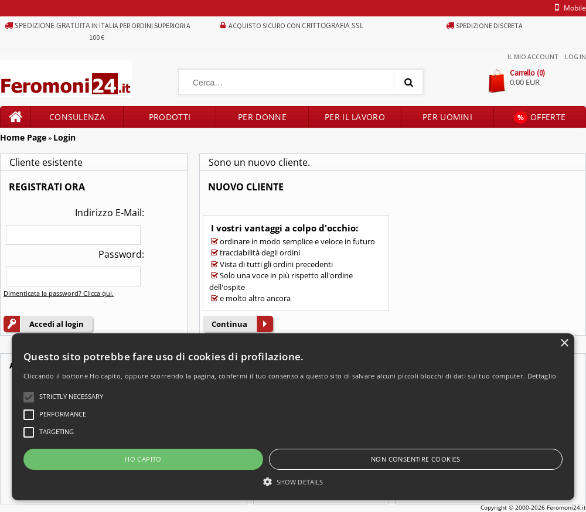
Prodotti (169, 116)
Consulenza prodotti (77, 119)
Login (64, 137)
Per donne (262, 116)
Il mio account (532, 56)
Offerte (539, 117)
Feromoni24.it (566, 507)
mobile (568, 8)
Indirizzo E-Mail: (109, 212)
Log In (575, 56)
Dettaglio (542, 375)
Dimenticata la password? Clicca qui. (59, 293)
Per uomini (447, 116)
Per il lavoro (355, 116)
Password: (121, 254)
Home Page (23, 137)
